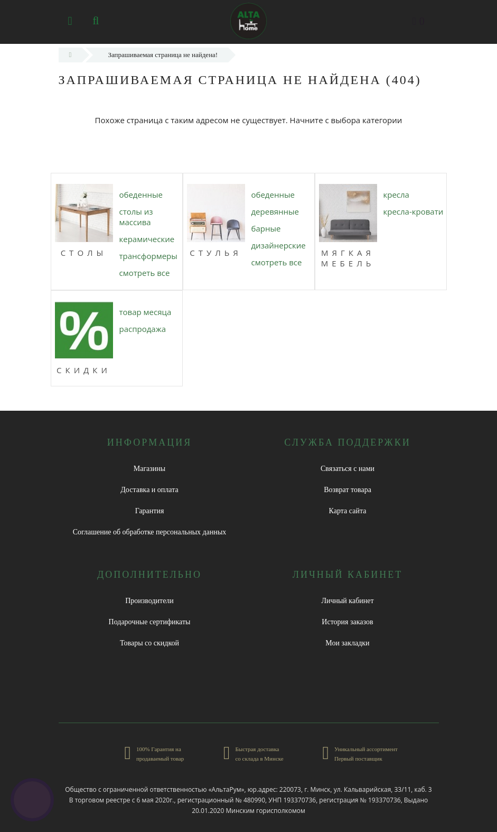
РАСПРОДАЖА (142, 328)
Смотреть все (144, 272)
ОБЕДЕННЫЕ (141, 194)
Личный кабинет (347, 601)
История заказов (347, 622)
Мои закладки (347, 643)
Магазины (150, 469)
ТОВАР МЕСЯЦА (145, 312)
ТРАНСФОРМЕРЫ (148, 256)
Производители (149, 601)
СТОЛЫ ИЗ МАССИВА (136, 216)
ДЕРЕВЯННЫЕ (275, 211)
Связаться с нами (347, 469)
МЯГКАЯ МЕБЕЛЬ (347, 258)
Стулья (216, 252)
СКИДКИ (84, 370)
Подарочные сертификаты (150, 622)
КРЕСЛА (396, 194)
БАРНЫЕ (266, 228)
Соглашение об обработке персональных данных (150, 532)
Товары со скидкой (149, 643)
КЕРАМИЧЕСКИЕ (147, 239)
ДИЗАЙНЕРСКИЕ (278, 245)
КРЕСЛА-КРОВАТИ (413, 211)
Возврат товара (347, 490)
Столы (84, 252)
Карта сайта (348, 511)
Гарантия (149, 511)
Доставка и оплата (149, 490)
